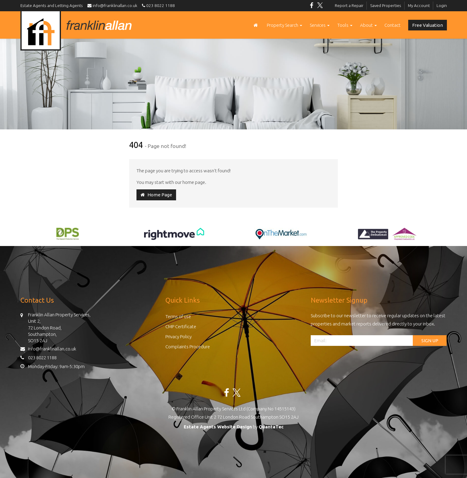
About (368, 25)
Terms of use (178, 316)
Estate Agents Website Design (218, 426)
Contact (392, 25)
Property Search (284, 25)
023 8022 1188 (157, 5)
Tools (344, 25)
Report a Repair (349, 5)
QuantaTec (271, 426)
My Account (419, 5)
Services (320, 25)
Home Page (156, 194)
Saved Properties (385, 5)
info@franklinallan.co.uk (113, 5)
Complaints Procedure (187, 346)
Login (442, 5)
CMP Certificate (180, 326)
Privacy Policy (178, 336)
